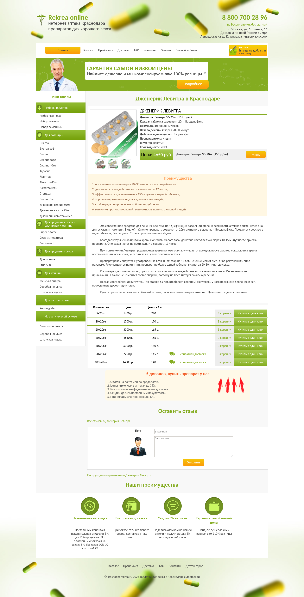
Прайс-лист (105, 50)
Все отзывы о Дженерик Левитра (108, 421)
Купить (255, 154)
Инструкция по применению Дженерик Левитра (119, 475)
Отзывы (166, 50)
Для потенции (54, 135)
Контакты (150, 50)
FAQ (136, 50)
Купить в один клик (250, 313)
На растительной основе (61, 316)
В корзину (224, 313)
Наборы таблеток (56, 108)
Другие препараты (57, 300)
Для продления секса (59, 251)
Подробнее (192, 83)
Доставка (123, 50)
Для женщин (53, 273)
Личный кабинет (186, 50)
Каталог (89, 50)
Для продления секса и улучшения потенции (60, 224)
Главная (63, 50)
